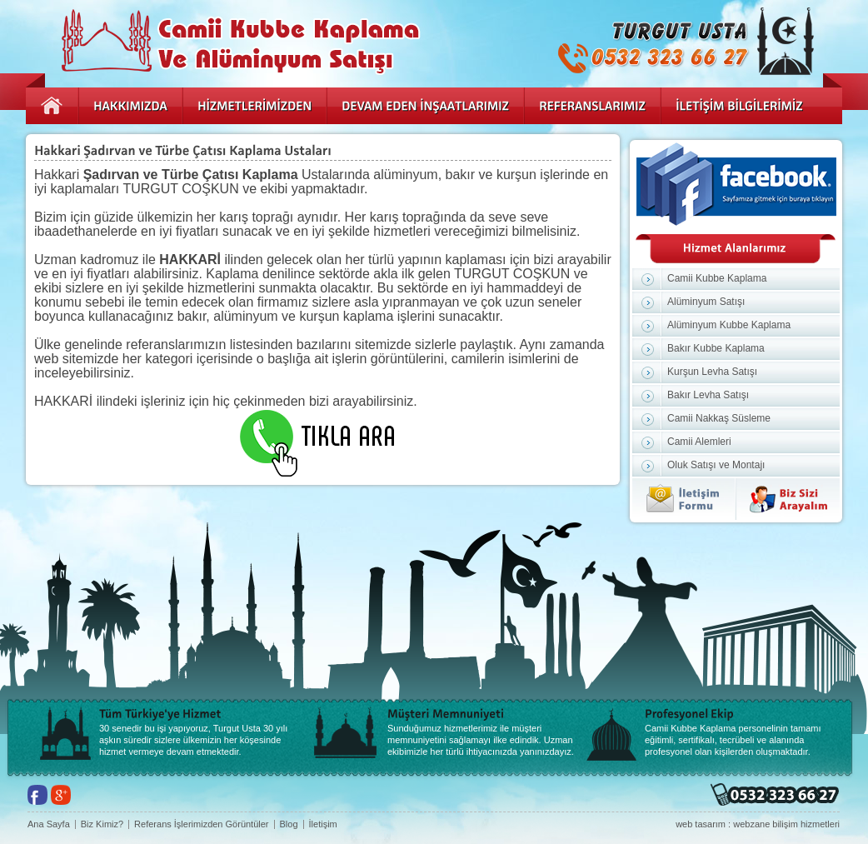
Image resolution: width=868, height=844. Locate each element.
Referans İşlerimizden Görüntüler (201, 824)
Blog (289, 824)
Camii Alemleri (699, 441)
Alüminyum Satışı (706, 301)
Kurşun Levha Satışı (712, 371)
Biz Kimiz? (102, 824)
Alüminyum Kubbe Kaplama (729, 325)
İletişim (323, 824)
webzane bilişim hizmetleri (786, 824)
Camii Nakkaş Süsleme (719, 418)
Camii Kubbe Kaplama (716, 278)
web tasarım (701, 824)
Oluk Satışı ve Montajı (716, 465)
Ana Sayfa (48, 824)
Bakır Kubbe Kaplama (716, 348)
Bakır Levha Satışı (708, 395)
